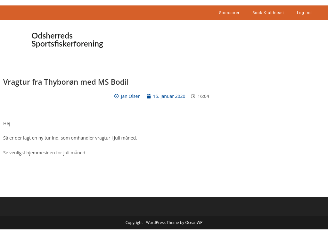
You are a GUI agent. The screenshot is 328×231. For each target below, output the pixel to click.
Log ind (304, 13)
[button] (113, 38)
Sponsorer (229, 13)
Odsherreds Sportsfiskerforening (67, 39)
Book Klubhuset (268, 13)
